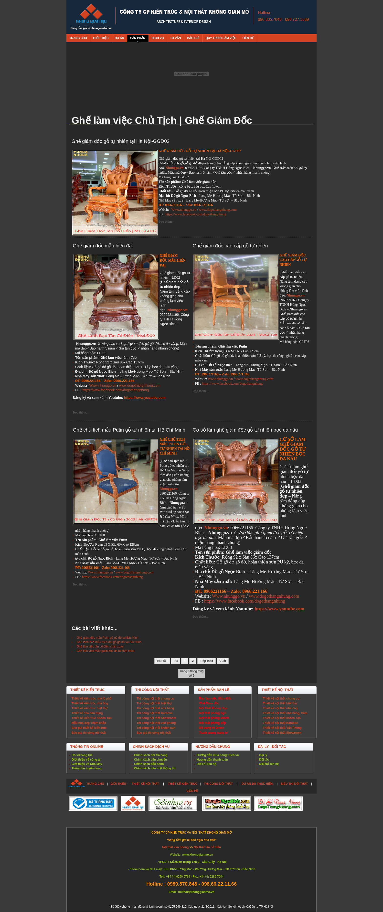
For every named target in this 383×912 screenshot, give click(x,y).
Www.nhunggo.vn (183, 210)
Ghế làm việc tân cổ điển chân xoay (100, 646)
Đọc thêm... (166, 221)
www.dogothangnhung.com (218, 210)
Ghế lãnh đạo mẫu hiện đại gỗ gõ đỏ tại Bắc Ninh (109, 642)
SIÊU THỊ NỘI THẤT (294, 783)
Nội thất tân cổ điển (207, 847)
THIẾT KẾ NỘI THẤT (145, 783)
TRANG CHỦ (95, 783)
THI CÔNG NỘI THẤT (219, 783)
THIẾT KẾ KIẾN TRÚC (182, 783)
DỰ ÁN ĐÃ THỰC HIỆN (257, 783)
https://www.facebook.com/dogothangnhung (195, 214)
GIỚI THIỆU (118, 783)
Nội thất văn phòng (176, 847)
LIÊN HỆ (192, 791)
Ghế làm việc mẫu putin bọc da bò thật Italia (105, 651)
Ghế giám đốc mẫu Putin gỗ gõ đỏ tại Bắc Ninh (107, 637)
